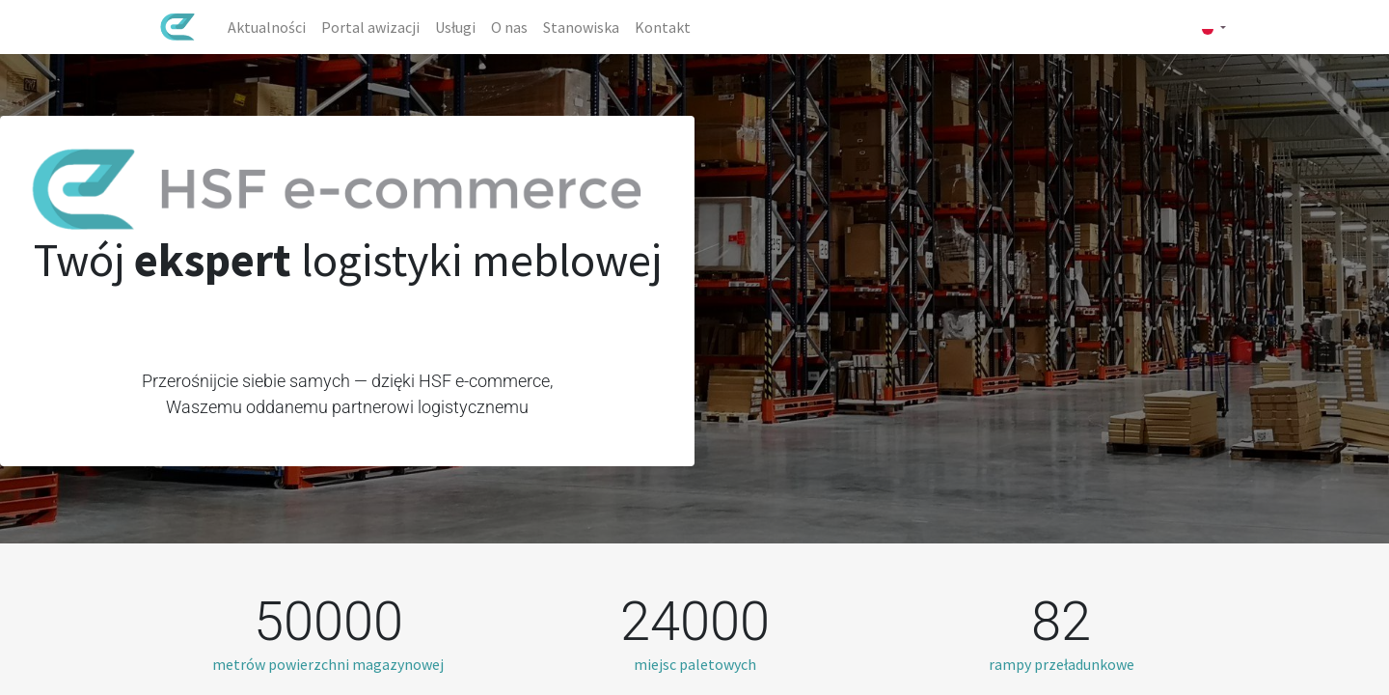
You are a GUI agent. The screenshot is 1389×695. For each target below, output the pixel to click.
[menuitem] (267, 27)
